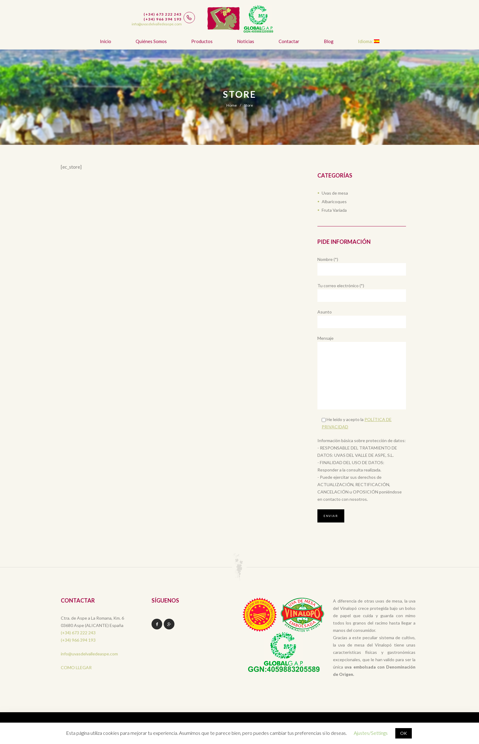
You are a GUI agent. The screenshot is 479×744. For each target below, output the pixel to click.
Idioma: (368, 41)
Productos (202, 41)
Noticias (245, 41)
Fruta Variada (334, 210)
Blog (329, 41)
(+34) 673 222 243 (78, 632)
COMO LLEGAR (76, 667)
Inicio (105, 41)
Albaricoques (334, 201)
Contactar (289, 41)
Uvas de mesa (335, 193)
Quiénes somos (151, 41)
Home (231, 105)
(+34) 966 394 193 (78, 640)
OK (403, 733)
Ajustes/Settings (371, 733)
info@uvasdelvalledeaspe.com (89, 653)
